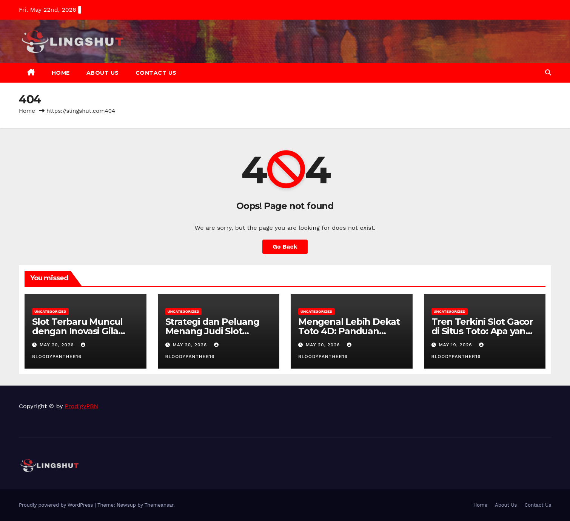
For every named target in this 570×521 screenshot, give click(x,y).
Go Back (285, 246)
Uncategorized (50, 311)
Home (61, 72)
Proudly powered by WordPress (57, 505)
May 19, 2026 (456, 344)
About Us (102, 72)
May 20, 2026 (58, 344)
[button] (548, 72)
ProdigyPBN (82, 406)
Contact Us (156, 72)
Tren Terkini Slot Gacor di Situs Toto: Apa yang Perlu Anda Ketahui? (482, 331)
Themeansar (159, 505)
